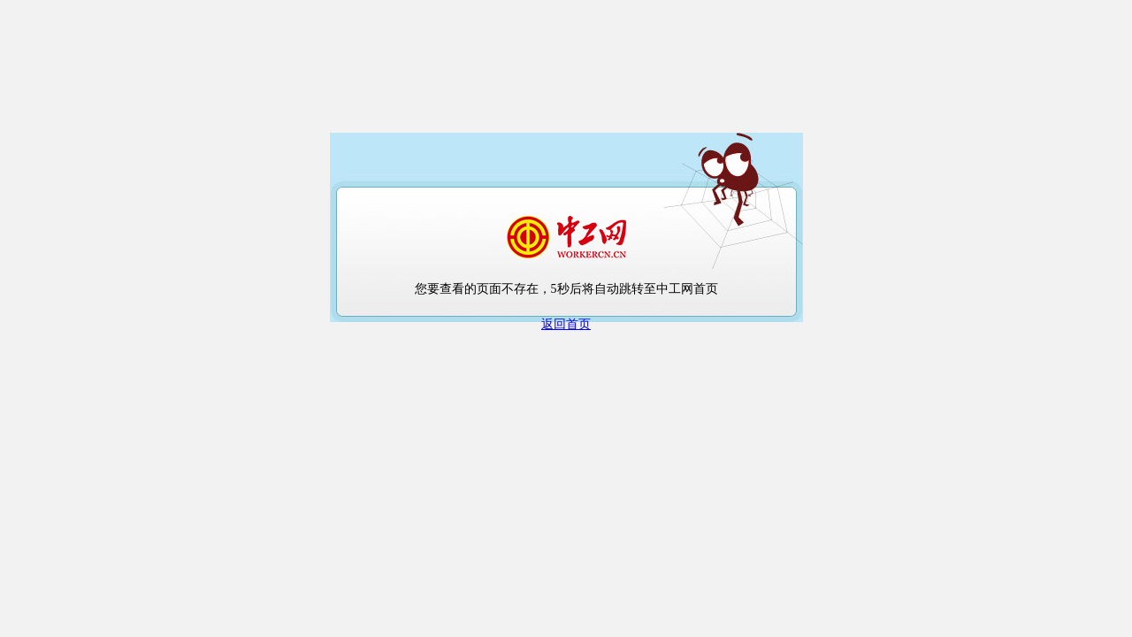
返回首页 (566, 324)
